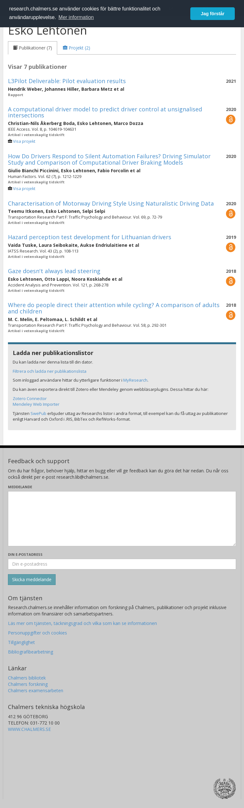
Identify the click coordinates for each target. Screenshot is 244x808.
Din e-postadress (25, 554)
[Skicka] (32, 579)
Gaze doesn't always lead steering (54, 271)
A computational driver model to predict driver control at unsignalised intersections (105, 112)
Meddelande (20, 486)
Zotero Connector (30, 398)
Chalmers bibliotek (27, 678)
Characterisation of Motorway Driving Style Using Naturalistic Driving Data (111, 203)
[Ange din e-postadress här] (122, 564)
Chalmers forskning (28, 684)
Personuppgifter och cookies (37, 633)
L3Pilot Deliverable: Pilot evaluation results (67, 81)
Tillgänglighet (21, 642)
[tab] (32, 48)
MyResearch (135, 380)
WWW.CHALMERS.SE (29, 729)
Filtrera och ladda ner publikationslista (49, 371)
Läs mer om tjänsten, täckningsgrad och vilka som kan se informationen (82, 623)
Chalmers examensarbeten (35, 690)
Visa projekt (24, 141)
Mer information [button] (76, 17)
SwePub (38, 413)
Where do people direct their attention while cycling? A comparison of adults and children (114, 308)
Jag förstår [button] (212, 13)
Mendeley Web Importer (36, 404)
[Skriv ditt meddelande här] (122, 518)
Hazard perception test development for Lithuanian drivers (89, 237)
